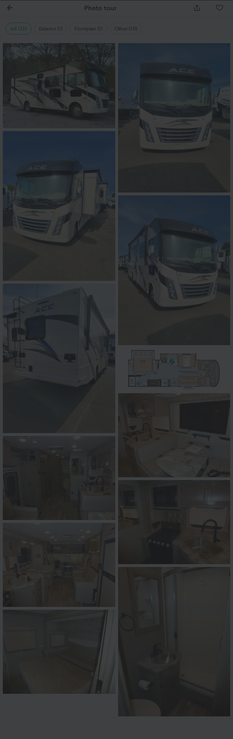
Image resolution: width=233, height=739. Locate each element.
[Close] (216, 16)
